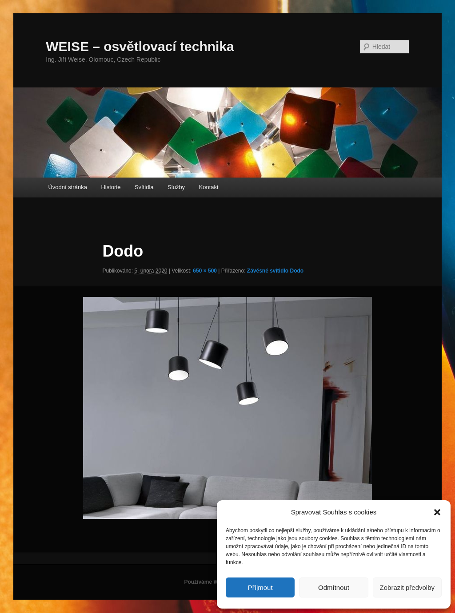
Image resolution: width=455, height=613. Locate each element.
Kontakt (209, 187)
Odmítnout (333, 587)
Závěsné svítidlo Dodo (275, 271)
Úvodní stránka (67, 187)
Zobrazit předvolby (407, 587)
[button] (437, 512)
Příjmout (260, 587)
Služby (176, 187)
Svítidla (144, 187)
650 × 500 (205, 271)
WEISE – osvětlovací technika (140, 46)
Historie (110, 187)
